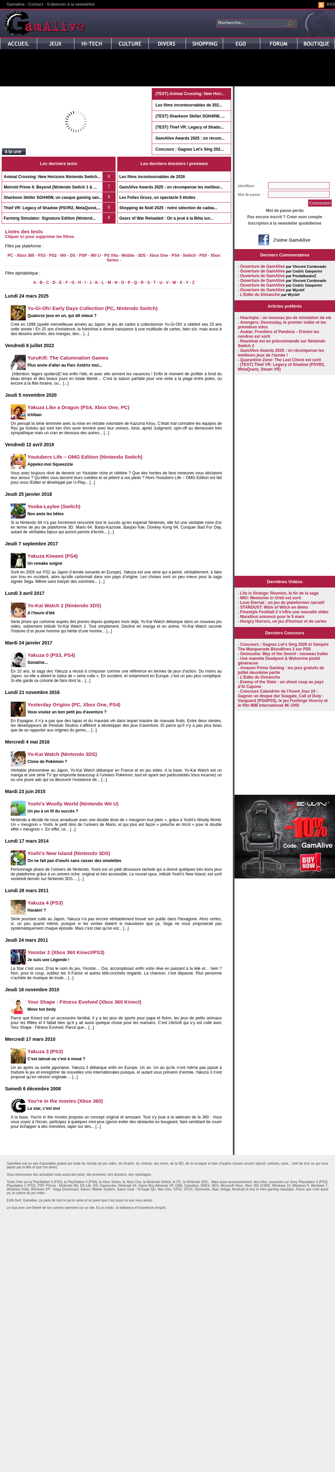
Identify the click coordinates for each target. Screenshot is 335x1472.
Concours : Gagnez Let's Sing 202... (189, 149)
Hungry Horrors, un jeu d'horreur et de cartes (283, 621)
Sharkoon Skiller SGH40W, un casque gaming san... (53, 197)
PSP (83, 255)
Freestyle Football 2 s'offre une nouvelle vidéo (284, 612)
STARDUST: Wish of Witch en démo (274, 607)
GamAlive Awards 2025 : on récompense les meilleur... (171, 187)
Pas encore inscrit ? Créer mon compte (284, 217)
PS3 (42, 255)
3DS (141, 255)
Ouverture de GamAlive (262, 266)
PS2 (53, 255)
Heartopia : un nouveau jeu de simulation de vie (285, 317)
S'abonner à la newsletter (71, 4)
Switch (189, 255)
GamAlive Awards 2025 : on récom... (189, 138)
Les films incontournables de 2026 (152, 176)
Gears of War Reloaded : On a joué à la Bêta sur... (166, 218)
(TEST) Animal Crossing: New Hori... (189, 93)
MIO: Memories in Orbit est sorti (270, 598)
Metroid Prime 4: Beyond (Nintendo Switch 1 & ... (50, 187)
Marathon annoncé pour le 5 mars (272, 616)
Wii (63, 255)
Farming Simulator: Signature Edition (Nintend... (50, 218)
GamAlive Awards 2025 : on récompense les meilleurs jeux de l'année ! (281, 353)
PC (10, 255)
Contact (35, 4)
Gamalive (15, 4)
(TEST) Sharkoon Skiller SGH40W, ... (190, 116)
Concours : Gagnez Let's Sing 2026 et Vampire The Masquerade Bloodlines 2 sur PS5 (283, 646)
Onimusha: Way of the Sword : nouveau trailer (284, 653)
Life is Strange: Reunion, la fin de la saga (279, 593)
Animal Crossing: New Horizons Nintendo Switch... (52, 176)
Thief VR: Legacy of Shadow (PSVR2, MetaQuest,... (52, 208)
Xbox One (158, 255)
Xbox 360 (26, 255)
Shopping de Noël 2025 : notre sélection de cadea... (168, 208)
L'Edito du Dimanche (260, 294)
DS (72, 255)
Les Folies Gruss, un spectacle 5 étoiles (157, 197)
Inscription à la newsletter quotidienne (285, 223)
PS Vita (111, 255)
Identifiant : (247, 186)
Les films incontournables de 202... (188, 105)
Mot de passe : (250, 194)
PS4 (175, 255)
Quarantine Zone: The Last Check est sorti (280, 360)
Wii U (95, 255)
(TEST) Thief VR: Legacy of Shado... (189, 127)
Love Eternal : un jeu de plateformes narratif (282, 602)
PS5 (203, 255)
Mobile (128, 255)
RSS (331, 4)
